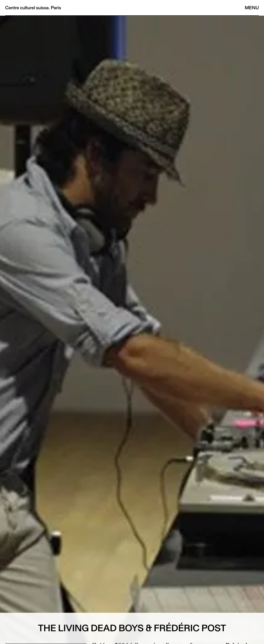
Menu (252, 7)
